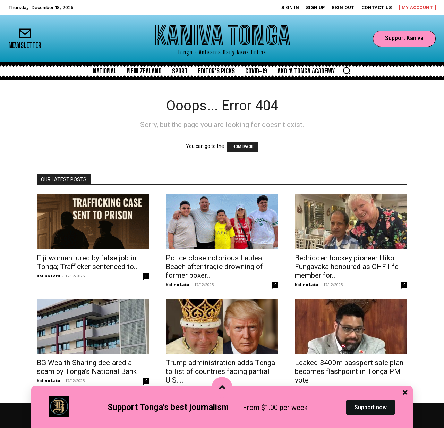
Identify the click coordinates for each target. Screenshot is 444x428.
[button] (346, 70)
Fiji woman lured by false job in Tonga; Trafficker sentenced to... (88, 262)
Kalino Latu (48, 275)
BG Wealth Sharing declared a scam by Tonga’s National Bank (87, 367)
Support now (371, 415)
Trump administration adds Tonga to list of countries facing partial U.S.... (220, 371)
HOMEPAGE (242, 146)
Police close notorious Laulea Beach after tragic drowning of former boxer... (214, 266)
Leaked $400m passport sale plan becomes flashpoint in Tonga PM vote (349, 371)
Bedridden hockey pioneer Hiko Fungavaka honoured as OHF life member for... (347, 266)
